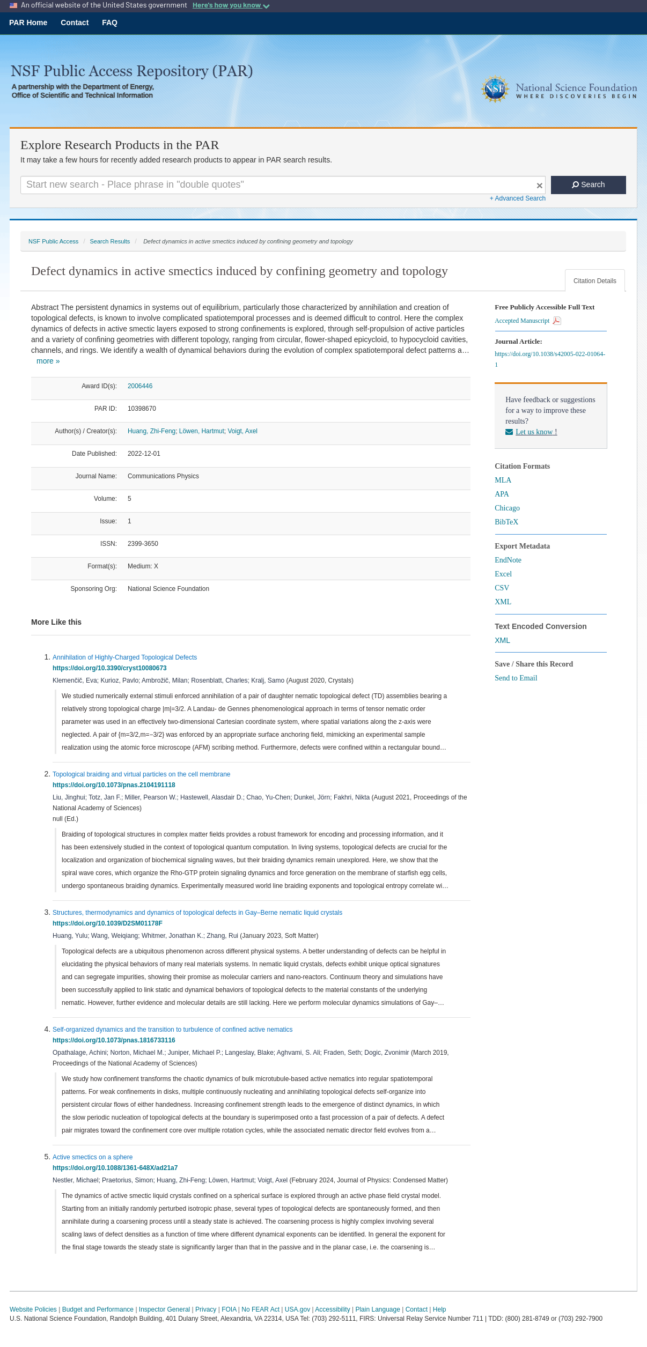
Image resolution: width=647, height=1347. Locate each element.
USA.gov (297, 1309)
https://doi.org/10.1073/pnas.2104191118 (116, 785)
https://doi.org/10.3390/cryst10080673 (111, 668)
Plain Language (377, 1309)
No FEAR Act (260, 1309)
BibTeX (506, 522)
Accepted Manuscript (528, 320)
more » (48, 361)
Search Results (110, 241)
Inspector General (164, 1309)
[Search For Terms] (283, 185)
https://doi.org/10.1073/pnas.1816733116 (116, 1040)
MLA (503, 480)
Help (439, 1309)
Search (588, 184)
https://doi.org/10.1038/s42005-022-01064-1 (550, 359)
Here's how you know (231, 5)
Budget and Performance (98, 1309)
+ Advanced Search (518, 198)
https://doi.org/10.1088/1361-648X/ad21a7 (117, 1168)
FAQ (109, 22)
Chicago (507, 508)
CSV (502, 588)
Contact (75, 22)
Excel (503, 574)
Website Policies (33, 1309)
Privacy (205, 1309)
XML (503, 602)
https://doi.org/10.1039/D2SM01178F (109, 923)
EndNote (508, 560)
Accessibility (332, 1309)
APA (502, 494)
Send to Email (516, 678)
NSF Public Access (53, 241)
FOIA (229, 1309)
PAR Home (28, 22)
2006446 (140, 386)
